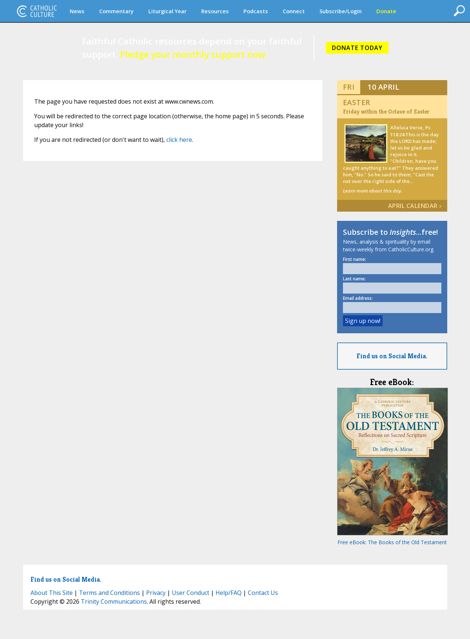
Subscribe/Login (340, 11)
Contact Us (263, 593)
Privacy (156, 593)
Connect (294, 11)
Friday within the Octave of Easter (386, 111)
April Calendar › (414, 206)
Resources (215, 11)
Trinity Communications (114, 601)
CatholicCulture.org (36, 11)
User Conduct (190, 593)
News (77, 11)
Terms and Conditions (109, 593)
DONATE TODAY (357, 48)
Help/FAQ (229, 593)
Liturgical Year (167, 11)
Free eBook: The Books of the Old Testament (392, 542)
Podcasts (255, 11)
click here (179, 140)
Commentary (116, 11)
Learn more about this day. (372, 190)
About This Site (51, 593)
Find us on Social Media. (392, 356)
